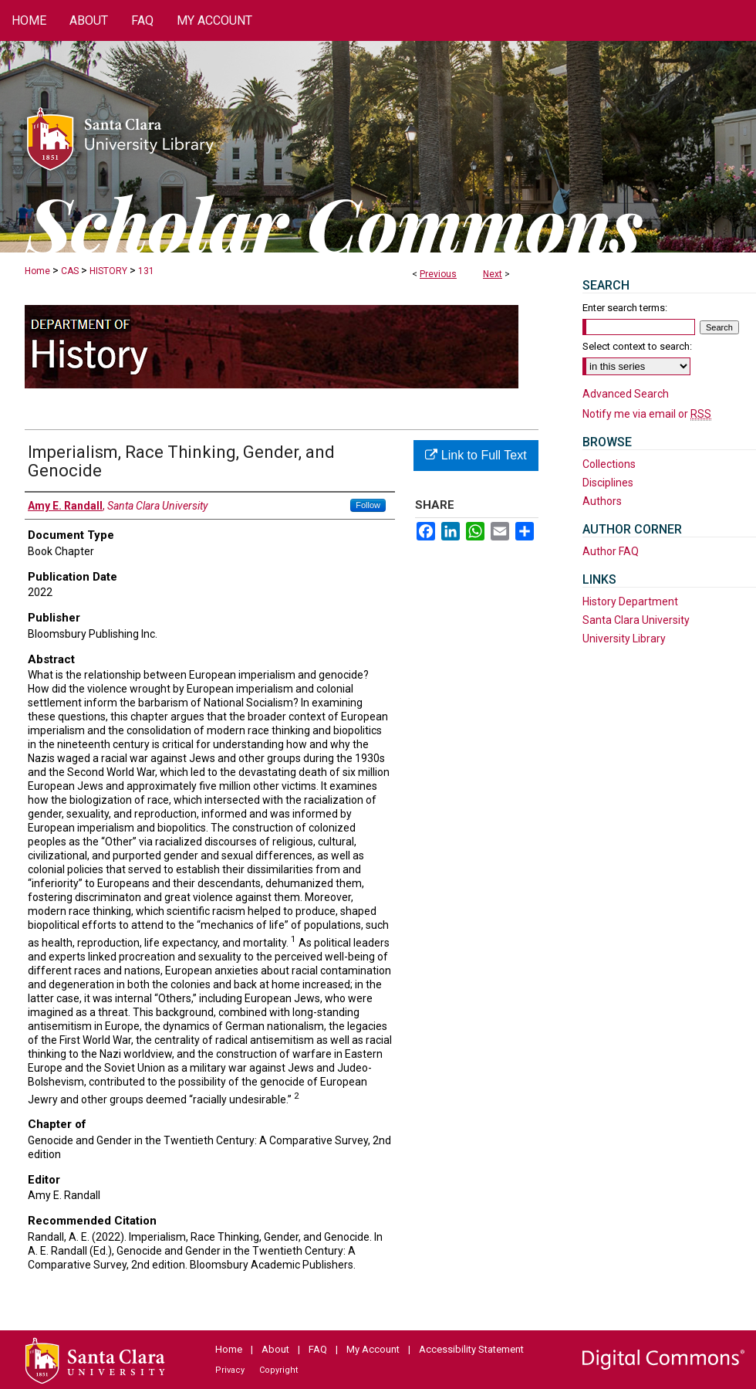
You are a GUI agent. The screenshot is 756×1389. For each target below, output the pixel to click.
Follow (368, 505)
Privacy (230, 1370)
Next (492, 274)
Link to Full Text (475, 455)
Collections (609, 464)
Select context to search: (637, 346)
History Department (630, 601)
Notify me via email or (646, 414)
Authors (602, 501)
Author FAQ (610, 551)
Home (37, 271)
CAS (70, 271)
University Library (624, 638)
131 (146, 271)
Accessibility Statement (471, 1349)
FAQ (318, 1349)
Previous (438, 274)
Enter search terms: (624, 307)
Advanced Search (625, 394)
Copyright (278, 1370)
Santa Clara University (636, 620)
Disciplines (607, 482)
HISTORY (108, 271)
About (275, 1349)
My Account (373, 1349)
